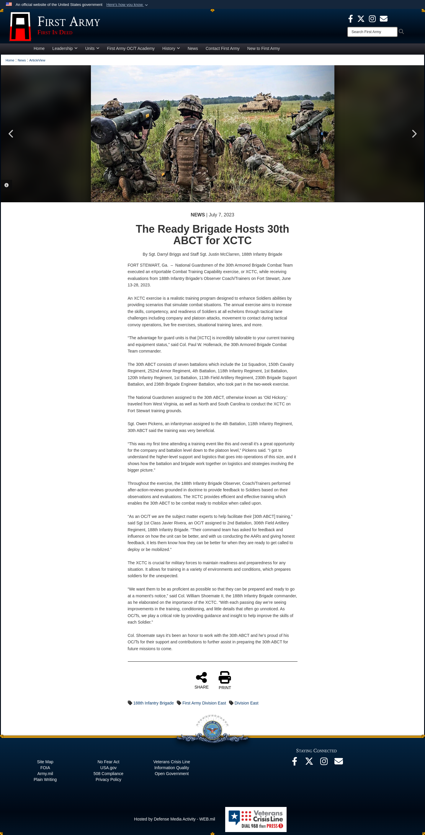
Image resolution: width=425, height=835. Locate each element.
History (171, 48)
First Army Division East (204, 703)
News (193, 48)
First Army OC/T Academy (131, 48)
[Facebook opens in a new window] (350, 18)
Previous (11, 134)
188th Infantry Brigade (153, 703)
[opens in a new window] (384, 18)
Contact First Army (223, 48)
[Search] (372, 32)
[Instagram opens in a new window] (372, 18)
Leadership (64, 48)
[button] (127, 5)
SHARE (201, 680)
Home (39, 48)
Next (414, 134)
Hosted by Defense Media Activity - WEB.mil (174, 819)
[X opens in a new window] (361, 18)
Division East (247, 703)
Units (92, 48)
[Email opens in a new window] (338, 763)
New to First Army (263, 48)
